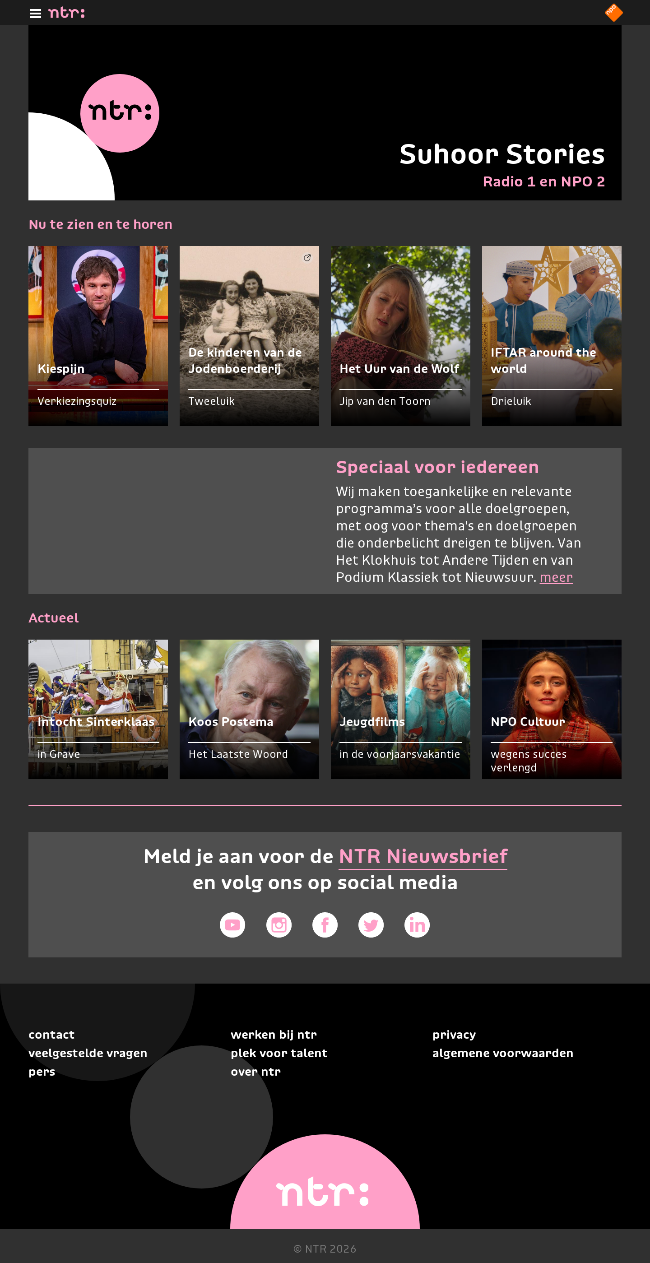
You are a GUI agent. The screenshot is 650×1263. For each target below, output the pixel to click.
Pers (41, 1071)
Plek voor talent (279, 1053)
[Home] (66, 15)
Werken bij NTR (274, 1034)
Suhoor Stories (502, 154)
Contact (51, 1034)
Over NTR (256, 1071)
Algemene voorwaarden (503, 1053)
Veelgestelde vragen (88, 1053)
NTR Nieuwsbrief (423, 856)
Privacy (454, 1034)
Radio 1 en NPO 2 (544, 181)
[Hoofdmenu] (33, 12)
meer (556, 578)
